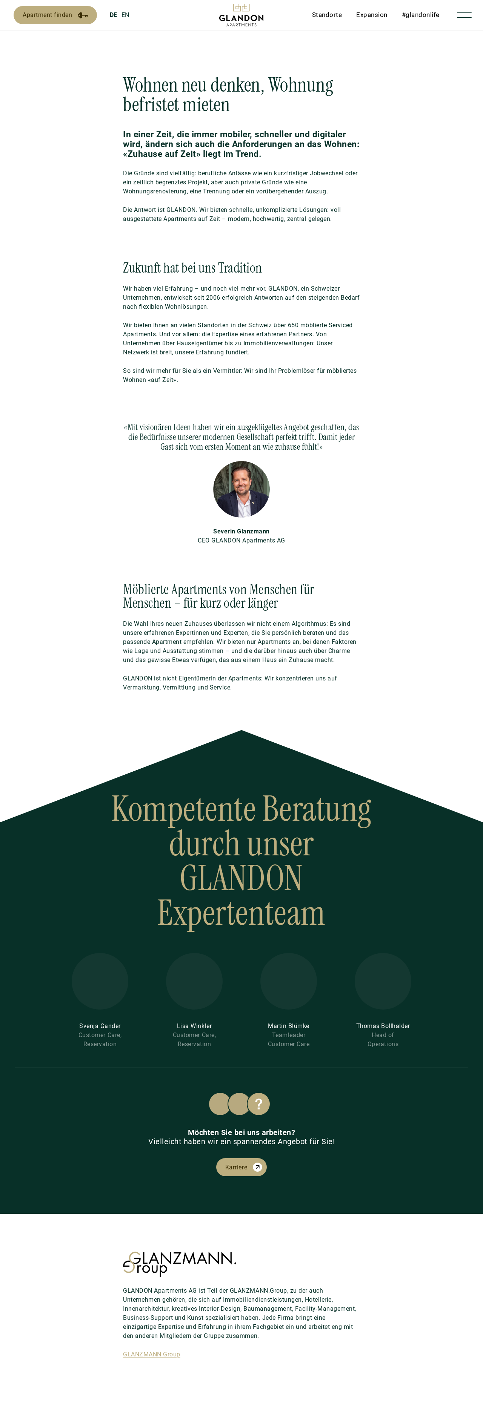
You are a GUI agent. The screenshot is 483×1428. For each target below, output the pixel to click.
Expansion (372, 14)
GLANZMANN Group (151, 1354)
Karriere (236, 1167)
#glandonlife (421, 14)
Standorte (327, 14)
